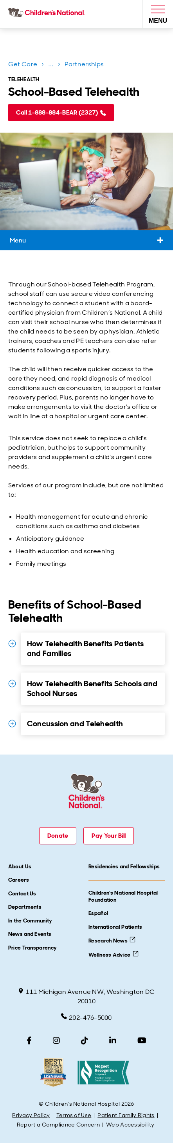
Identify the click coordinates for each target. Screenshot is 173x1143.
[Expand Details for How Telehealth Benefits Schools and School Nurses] (12, 683)
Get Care (22, 64)
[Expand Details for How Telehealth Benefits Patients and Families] (12, 643)
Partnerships (84, 64)
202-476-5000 (86, 1017)
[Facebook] (29, 1040)
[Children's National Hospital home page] (48, 14)
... (51, 66)
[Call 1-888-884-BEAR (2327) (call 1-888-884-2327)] (61, 112)
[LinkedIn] (113, 1040)
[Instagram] (56, 1040)
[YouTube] (142, 1040)
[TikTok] (84, 1040)
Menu (86, 240)
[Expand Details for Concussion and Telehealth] (12, 723)
